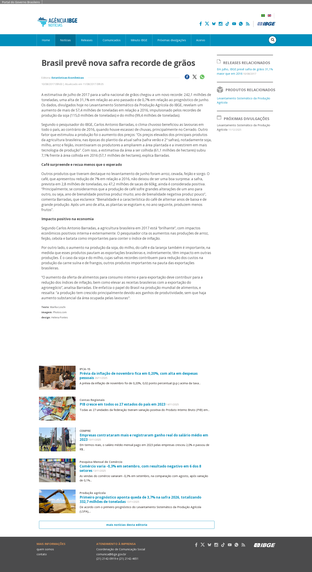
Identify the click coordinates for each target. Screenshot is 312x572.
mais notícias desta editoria (126, 524)
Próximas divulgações (171, 40)
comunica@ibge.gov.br (111, 554)
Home (46, 40)
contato (42, 554)
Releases (87, 40)
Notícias (65, 40)
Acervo (200, 40)
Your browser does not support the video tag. (126, 366)
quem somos (45, 549)
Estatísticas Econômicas (68, 77)
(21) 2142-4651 (129, 558)
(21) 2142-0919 (106, 558)
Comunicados (112, 40)
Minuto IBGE (139, 40)
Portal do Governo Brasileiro (21, 2)
